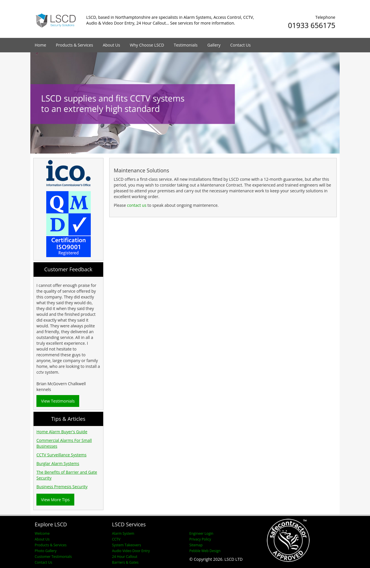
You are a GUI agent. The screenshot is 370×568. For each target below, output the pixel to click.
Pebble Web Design (205, 550)
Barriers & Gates (125, 562)
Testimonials (185, 45)
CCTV (116, 539)
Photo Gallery (46, 550)
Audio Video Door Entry (131, 550)
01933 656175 (311, 25)
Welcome (42, 533)
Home (40, 45)
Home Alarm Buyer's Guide (61, 431)
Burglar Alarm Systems (57, 463)
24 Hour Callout (124, 556)
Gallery (214, 45)
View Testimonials (58, 401)
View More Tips (55, 499)
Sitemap (196, 545)
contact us (136, 205)
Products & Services (74, 45)
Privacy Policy (200, 539)
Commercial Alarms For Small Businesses (64, 443)
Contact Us (240, 45)
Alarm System (123, 533)
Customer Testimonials (53, 556)
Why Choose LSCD (147, 45)
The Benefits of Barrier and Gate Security (66, 475)
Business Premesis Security (62, 486)
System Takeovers (126, 545)
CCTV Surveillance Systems (61, 455)
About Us (111, 45)
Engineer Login (201, 533)
